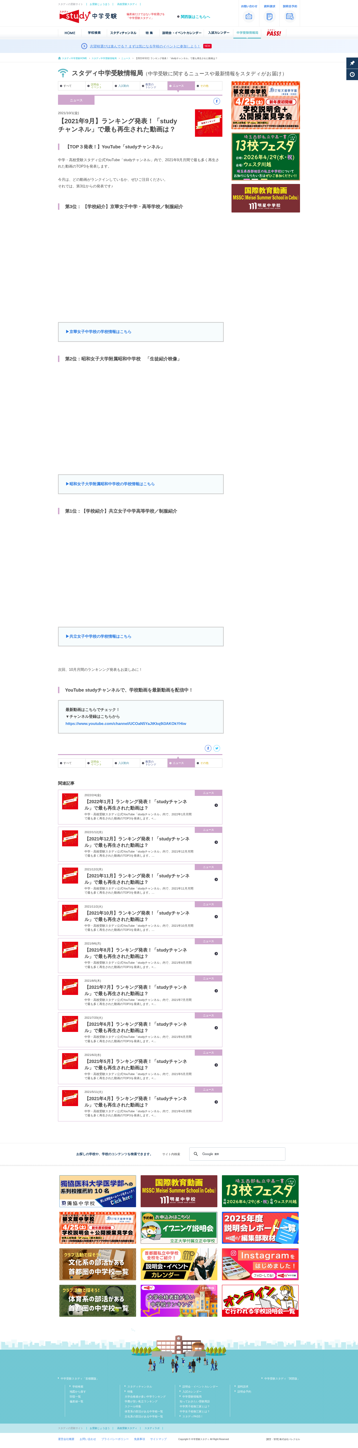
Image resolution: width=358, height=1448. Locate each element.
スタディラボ (152, 1428)
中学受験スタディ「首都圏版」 (80, 1378)
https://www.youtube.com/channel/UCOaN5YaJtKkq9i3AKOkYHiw (126, 723)
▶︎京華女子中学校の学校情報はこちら (99, 332)
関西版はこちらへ (195, 17)
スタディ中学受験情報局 (104, 58)
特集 (130, 1391)
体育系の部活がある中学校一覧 (144, 1411)
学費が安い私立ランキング (141, 1401)
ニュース (125, 58)
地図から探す (78, 1391)
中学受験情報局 (192, 1396)
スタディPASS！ (192, 1416)
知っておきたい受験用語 (195, 1401)
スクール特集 (133, 1406)
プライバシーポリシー (115, 1439)
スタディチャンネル (139, 1386)
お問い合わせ (88, 1439)
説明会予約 (244, 1391)
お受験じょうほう (100, 4)
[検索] (236, 1154)
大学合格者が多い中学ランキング (145, 1396)
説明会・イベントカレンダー (200, 1386)
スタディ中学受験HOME (74, 58)
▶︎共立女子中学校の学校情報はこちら (99, 636)
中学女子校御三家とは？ (195, 1411)
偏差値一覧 (76, 1401)
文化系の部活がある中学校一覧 (144, 1416)
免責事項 (139, 1439)
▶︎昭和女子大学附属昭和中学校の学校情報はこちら (110, 484)
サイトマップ (158, 1439)
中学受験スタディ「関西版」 (282, 1378)
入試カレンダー (192, 1391)
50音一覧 (75, 1396)
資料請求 (242, 1386)
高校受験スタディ (127, 4)
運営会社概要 (66, 1439)
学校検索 (77, 1386)
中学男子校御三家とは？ (195, 1406)
